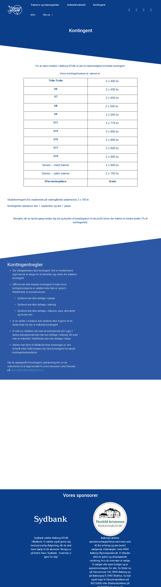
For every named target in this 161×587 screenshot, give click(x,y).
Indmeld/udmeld (76, 4)
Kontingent (99, 4)
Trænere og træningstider (45, 4)
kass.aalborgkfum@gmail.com (27, 375)
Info (33, 14)
